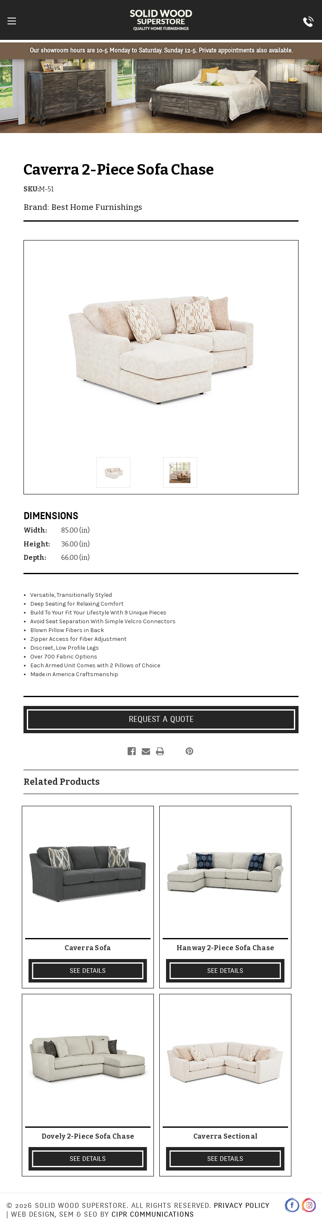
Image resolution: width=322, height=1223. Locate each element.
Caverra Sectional (225, 1136)
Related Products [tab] (61, 781)
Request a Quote (161, 719)
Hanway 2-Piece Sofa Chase (225, 948)
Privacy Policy (242, 1205)
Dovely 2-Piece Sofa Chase (88, 1136)
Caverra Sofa (88, 948)
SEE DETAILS (88, 971)
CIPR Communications (153, 1214)
